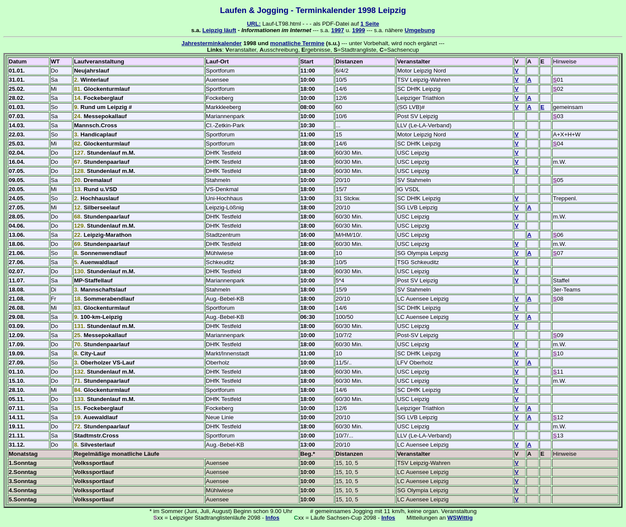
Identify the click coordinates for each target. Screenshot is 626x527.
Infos (273, 517)
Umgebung (420, 30)
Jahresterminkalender (212, 43)
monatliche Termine (297, 43)
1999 (358, 30)
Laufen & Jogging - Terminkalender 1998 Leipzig (313, 10)
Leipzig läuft (219, 30)
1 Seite (369, 23)
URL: (254, 23)
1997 (337, 30)
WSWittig (460, 517)
